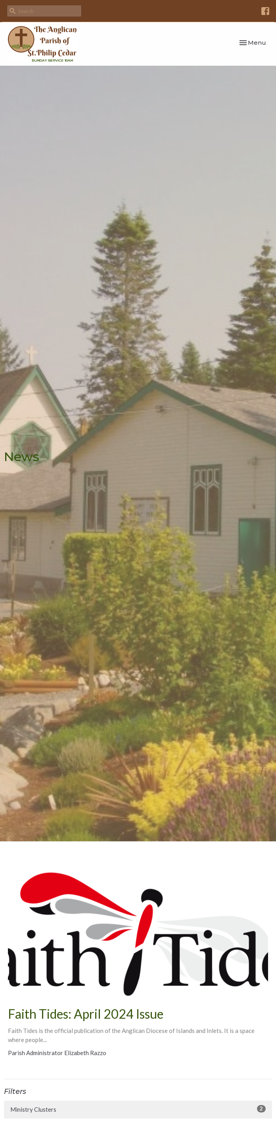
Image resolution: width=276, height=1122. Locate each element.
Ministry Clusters (138, 1109)
